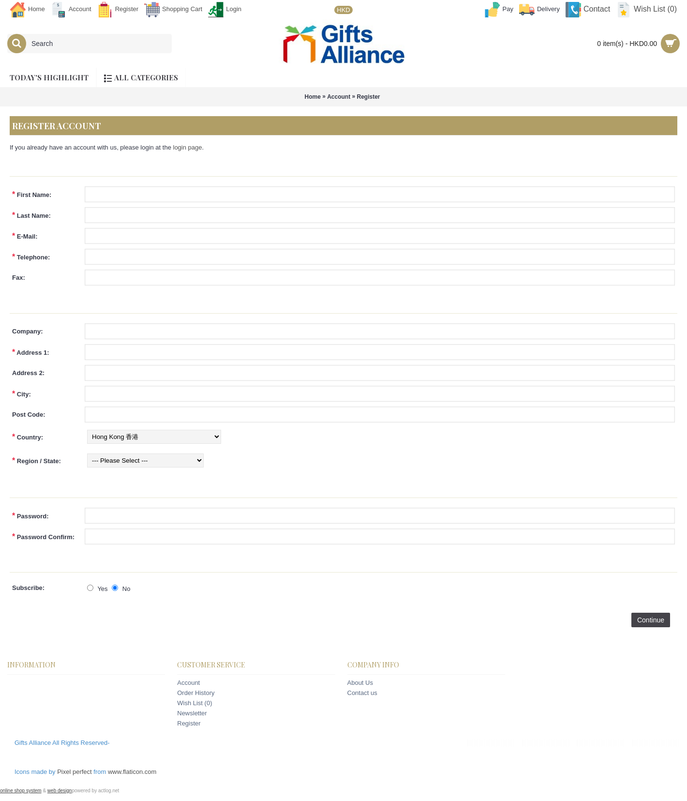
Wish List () (194, 703)
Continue (650, 620)
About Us (360, 682)
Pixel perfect (74, 771)
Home (312, 96)
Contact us (362, 692)
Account (338, 96)
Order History (195, 692)
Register (368, 96)
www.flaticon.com (132, 771)
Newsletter (192, 713)
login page (187, 147)
